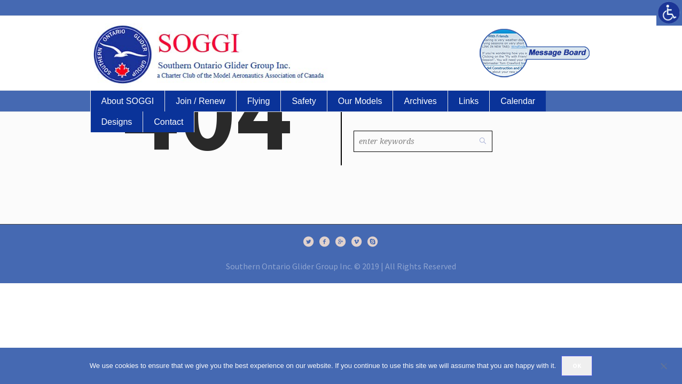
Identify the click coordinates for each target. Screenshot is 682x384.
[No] (668, 366)
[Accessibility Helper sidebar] (669, 13)
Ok (577, 366)
